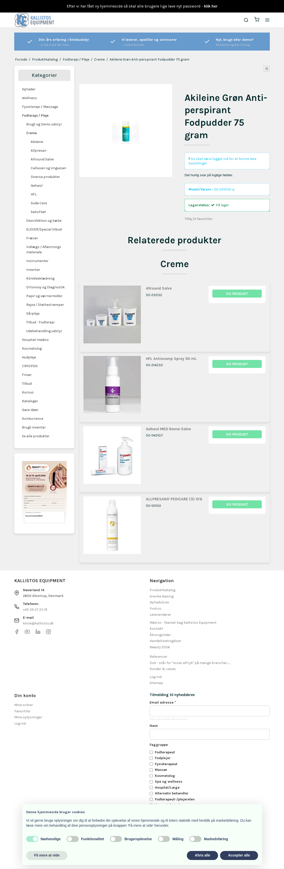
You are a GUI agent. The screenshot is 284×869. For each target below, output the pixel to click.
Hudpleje (29, 357)
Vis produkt (237, 294)
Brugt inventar (34, 427)
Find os (155, 609)
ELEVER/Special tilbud (44, 229)
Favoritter (22, 711)
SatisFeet (38, 212)
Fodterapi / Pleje (35, 115)
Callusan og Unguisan (48, 168)
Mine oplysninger (28, 718)
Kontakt (156, 629)
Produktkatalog (162, 590)
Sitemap (156, 683)
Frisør (27, 375)
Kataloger (30, 401)
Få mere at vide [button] (47, 855)
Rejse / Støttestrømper (45, 305)
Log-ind (156, 677)
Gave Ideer (30, 410)
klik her (211, 6)
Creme (31, 133)
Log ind (20, 724)
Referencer (158, 657)
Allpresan (38, 150)
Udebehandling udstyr (44, 331)
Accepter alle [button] (239, 855)
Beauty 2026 (160, 647)
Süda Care (39, 203)
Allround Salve (42, 159)
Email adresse (163, 703)
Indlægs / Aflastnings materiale (43, 249)
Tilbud (27, 383)
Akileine (37, 142)
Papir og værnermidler (44, 296)
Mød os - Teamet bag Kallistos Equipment (183, 623)
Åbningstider (160, 635)
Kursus (28, 392)
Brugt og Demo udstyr (44, 124)
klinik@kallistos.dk (38, 623)
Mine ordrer (23, 705)
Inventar (33, 270)
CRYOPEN (29, 366)
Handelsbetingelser (165, 641)
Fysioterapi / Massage (40, 107)
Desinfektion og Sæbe (43, 221)
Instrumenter (37, 261)
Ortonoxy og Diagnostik (45, 287)
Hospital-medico (35, 340)
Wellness (29, 98)
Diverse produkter (45, 177)
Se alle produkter (35, 436)
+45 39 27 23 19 (35, 610)
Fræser (32, 238)
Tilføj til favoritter (199, 219)
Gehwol (36, 185)
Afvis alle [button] (202, 855)
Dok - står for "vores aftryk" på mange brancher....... (190, 663)
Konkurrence (32, 418)
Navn (154, 726)
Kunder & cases (163, 669)
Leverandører (160, 615)
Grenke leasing (162, 596)
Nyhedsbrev (159, 603)
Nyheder (28, 89)
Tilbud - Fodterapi (40, 322)
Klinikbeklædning (40, 278)
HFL (34, 194)
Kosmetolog (32, 348)
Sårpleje (32, 313)
